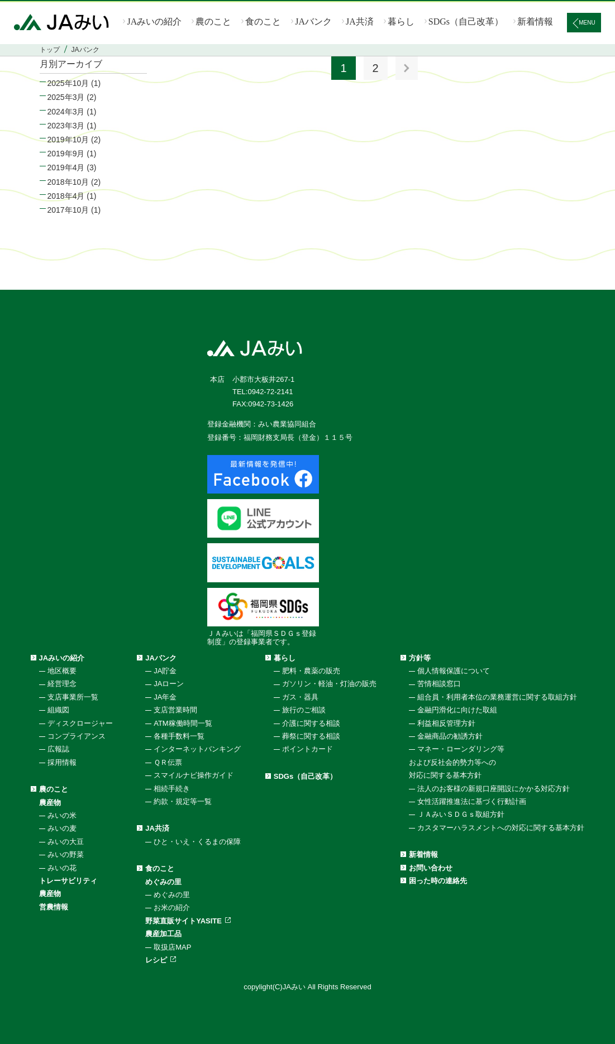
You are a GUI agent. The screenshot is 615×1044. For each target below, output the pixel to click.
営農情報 (53, 907)
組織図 (58, 710)
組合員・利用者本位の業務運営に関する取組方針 (497, 697)
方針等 (420, 658)
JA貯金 (165, 671)
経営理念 (62, 683)
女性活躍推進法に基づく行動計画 (471, 801)
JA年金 (165, 697)
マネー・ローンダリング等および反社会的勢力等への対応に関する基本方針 (456, 762)
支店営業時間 (175, 710)
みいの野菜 (65, 854)
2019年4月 (66, 167)
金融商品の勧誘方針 (450, 736)
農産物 (50, 802)
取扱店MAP (172, 947)
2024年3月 (66, 111)
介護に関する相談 (311, 723)
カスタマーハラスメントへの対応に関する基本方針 (500, 827)
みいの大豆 (65, 841)
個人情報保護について (453, 671)
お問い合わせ (430, 868)
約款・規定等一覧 (183, 801)
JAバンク (313, 21)
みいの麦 (62, 828)
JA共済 (360, 21)
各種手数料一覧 (179, 736)
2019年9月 (66, 153)
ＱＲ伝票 (168, 762)
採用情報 (62, 762)
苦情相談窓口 (439, 683)
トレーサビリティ (68, 881)
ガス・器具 (300, 697)
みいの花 (62, 868)
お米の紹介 (172, 907)
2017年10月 (68, 209)
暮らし (401, 21)
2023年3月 (66, 125)
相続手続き (172, 788)
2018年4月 (66, 195)
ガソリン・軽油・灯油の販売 (329, 683)
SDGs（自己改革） (465, 21)
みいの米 (62, 815)
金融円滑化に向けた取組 (457, 710)
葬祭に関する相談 (311, 736)
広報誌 (58, 749)
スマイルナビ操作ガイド (193, 775)
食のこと (263, 21)
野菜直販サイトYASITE (183, 921)
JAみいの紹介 (154, 21)
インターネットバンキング (197, 749)
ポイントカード (307, 749)
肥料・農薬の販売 (311, 671)
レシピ (156, 960)
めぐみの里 (163, 882)
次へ (406, 68)
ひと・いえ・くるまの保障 (197, 841)
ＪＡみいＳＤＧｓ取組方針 (460, 814)
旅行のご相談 (304, 710)
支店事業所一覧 (72, 697)
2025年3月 (66, 97)
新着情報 (535, 21)
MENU (587, 23)
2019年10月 (68, 139)
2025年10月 (68, 83)
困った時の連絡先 (438, 881)
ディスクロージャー (80, 723)
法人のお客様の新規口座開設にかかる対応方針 (493, 788)
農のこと (213, 21)
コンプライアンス (76, 736)
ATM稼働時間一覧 (183, 723)
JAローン (169, 683)
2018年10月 (68, 182)
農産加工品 (163, 934)
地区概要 (62, 671)
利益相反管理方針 (446, 723)
